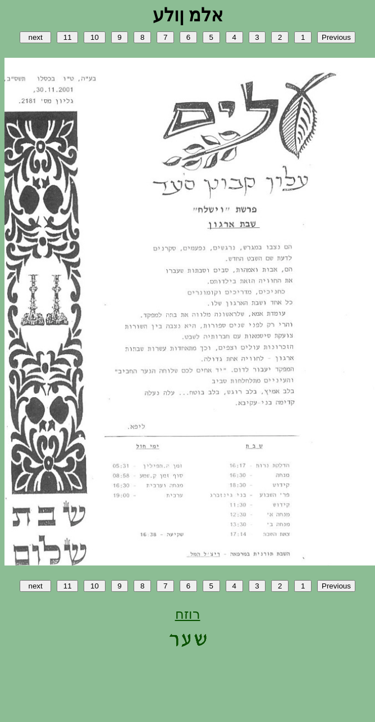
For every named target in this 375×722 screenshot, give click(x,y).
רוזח (187, 614)
